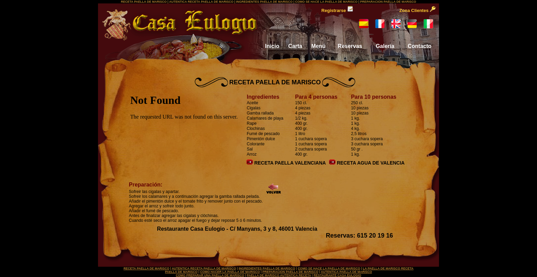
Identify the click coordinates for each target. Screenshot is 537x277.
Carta (295, 46)
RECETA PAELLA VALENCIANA (286, 163)
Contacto (419, 46)
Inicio (272, 46)
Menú (318, 46)
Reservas (350, 46)
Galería (385, 46)
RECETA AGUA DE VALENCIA (367, 163)
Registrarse (337, 10)
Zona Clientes (417, 10)
